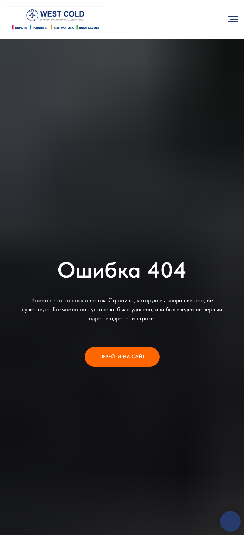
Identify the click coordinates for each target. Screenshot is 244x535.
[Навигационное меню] (233, 19)
